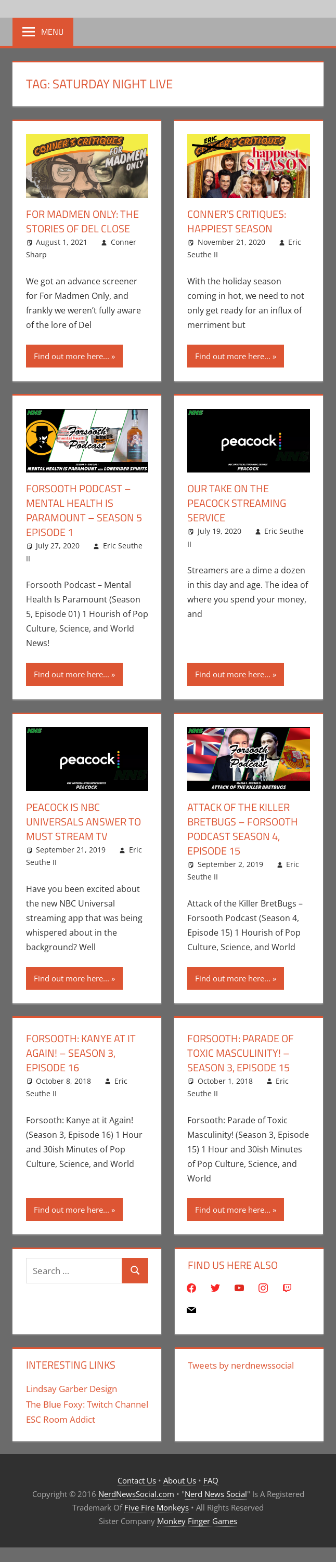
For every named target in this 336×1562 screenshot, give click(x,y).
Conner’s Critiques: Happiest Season (236, 221)
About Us (179, 1480)
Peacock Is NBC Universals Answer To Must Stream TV (83, 821)
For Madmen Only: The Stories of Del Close (82, 221)
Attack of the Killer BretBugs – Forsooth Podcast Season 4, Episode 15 (242, 829)
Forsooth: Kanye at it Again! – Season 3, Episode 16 (81, 1052)
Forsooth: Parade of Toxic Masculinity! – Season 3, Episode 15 (240, 1052)
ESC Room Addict (60, 1419)
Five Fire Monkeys (156, 1507)
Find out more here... (71, 356)
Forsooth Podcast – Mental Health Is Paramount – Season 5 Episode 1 (84, 510)
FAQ (210, 1480)
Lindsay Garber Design (71, 1389)
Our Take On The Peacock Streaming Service (236, 503)
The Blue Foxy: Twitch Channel (87, 1404)
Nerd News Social (216, 1494)
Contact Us (137, 1480)
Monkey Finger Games (197, 1521)
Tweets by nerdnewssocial (241, 1365)
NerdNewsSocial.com (136, 1494)
